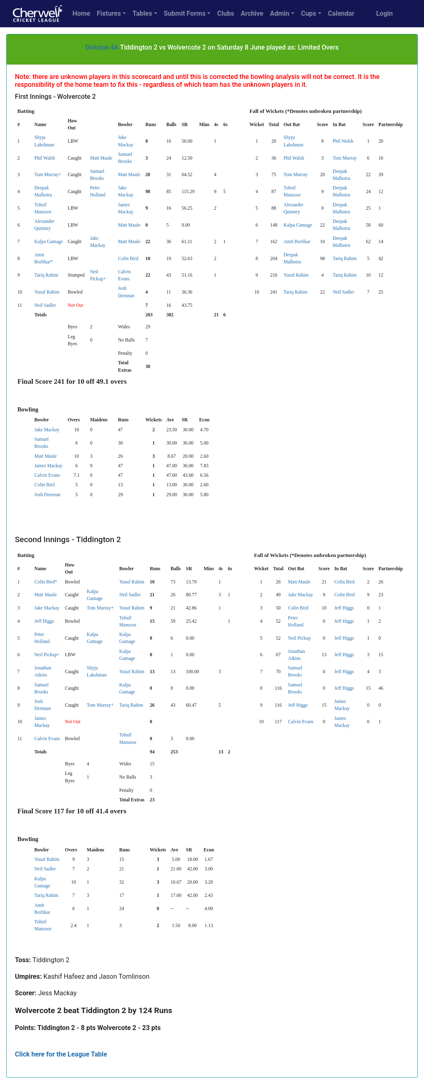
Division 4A (102, 47)
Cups (308, 13)
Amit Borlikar (297, 241)
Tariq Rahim (344, 258)
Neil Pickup (299, 638)
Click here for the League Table (61, 1054)
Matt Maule (101, 157)
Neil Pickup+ (47, 654)
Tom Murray (344, 157)
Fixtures (109, 13)
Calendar (341, 13)
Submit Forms (185, 13)
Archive (252, 13)
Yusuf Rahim (296, 274)
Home (81, 13)
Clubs (225, 13)
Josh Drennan (47, 494)
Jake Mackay (46, 429)
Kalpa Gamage (298, 224)
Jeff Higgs (344, 607)
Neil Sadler (343, 291)
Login (384, 13)
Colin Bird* (45, 581)
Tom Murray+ (47, 174)
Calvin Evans (47, 475)
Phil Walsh (342, 141)
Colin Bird (128, 258)
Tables (142, 13)
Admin (279, 13)
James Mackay (48, 465)
